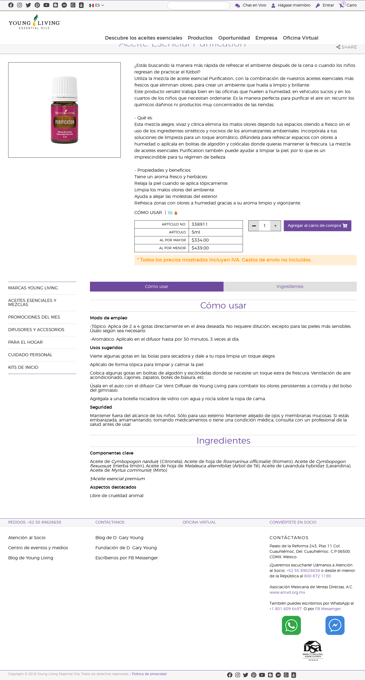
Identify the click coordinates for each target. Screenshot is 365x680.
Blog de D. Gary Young (119, 538)
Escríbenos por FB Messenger (126, 558)
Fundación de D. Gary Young (126, 548)
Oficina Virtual (336, 21)
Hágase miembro (292, 6)
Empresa (301, 21)
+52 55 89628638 (303, 571)
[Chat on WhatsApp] (291, 625)
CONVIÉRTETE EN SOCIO (293, 522)
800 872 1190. (318, 576)
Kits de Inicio (23, 368)
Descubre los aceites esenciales (177, 21)
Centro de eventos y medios (38, 548)
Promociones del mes (34, 317)
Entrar (325, 6)
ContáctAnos (110, 522)
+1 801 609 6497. (286, 609)
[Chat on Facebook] (335, 625)
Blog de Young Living (30, 558)
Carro (348, 4)
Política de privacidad (149, 674)
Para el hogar (25, 342)
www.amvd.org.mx (287, 593)
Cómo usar (149, 212)
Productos (234, 21)
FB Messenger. (328, 609)
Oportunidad (268, 21)
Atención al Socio (27, 538)
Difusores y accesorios (36, 330)
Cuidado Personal (30, 355)
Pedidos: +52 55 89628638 (34, 522)
